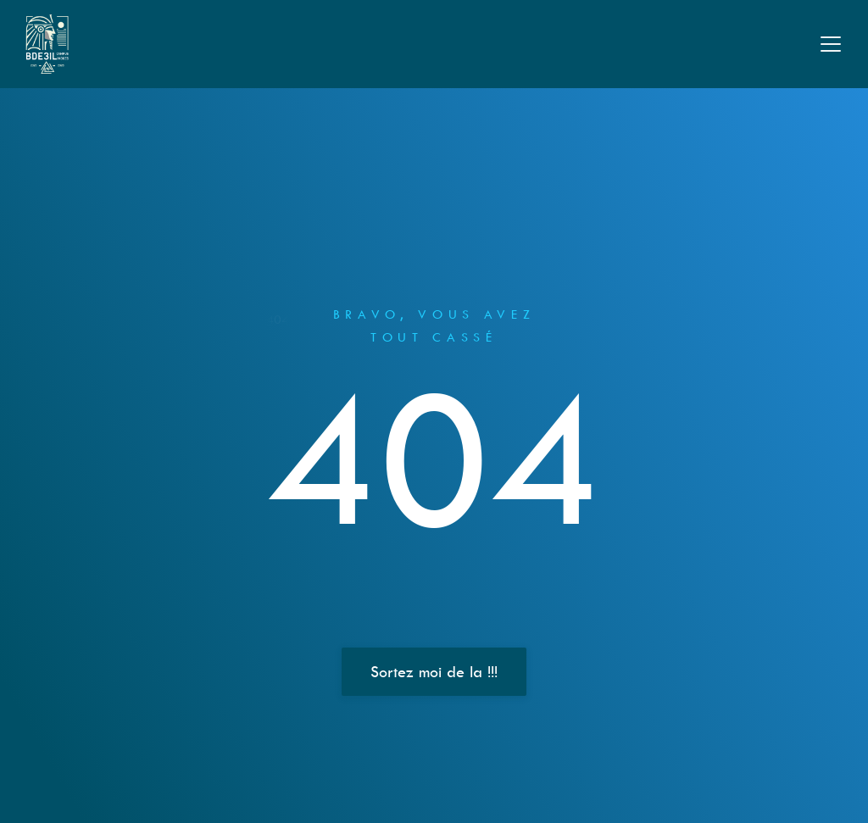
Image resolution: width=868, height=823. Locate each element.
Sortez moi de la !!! (434, 672)
